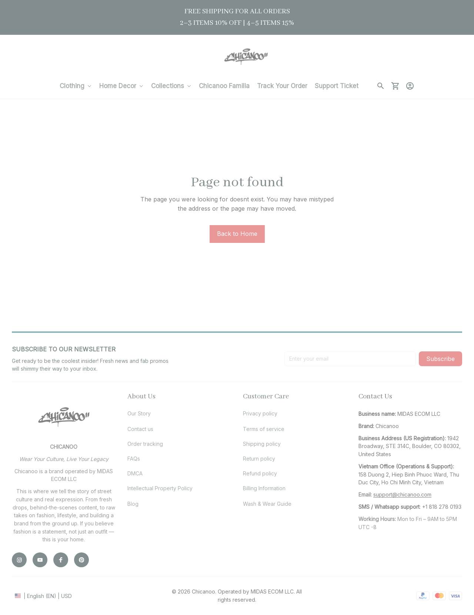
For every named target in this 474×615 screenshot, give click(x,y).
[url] (402, 495)
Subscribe (440, 358)
